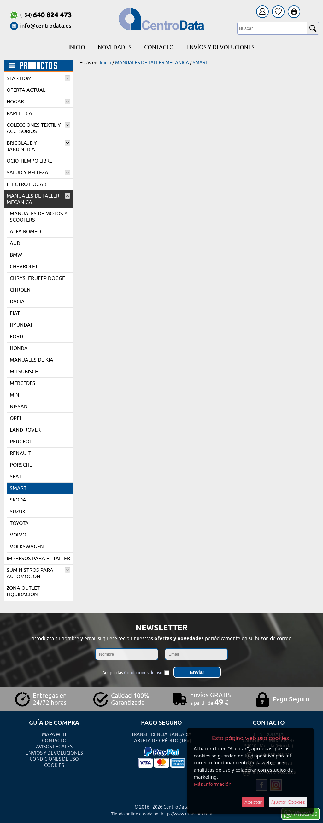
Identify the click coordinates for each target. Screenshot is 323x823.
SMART (18, 488)
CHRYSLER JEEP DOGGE (37, 278)
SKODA (18, 500)
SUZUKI (18, 511)
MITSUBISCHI (25, 371)
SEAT (15, 476)
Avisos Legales (54, 747)
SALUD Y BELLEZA (38, 173)
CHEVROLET (24, 267)
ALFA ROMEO (25, 232)
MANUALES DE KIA (31, 360)
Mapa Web (54, 735)
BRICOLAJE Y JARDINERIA (38, 146)
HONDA (19, 348)
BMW (16, 255)
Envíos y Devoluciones (220, 47)
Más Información (213, 784)
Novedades (115, 47)
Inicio (76, 47)
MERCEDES (22, 383)
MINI (15, 395)
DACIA (17, 301)
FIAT (15, 313)
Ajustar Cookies (288, 802)
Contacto (159, 47)
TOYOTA (19, 523)
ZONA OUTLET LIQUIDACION (23, 591)
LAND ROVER (25, 430)
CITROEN (20, 290)
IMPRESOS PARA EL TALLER (38, 558)
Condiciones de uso (143, 672)
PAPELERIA (19, 113)
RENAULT (20, 453)
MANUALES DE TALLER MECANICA (38, 199)
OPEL (16, 418)
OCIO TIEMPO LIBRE (29, 161)
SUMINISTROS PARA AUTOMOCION (38, 573)
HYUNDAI (21, 325)
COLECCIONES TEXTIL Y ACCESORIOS (38, 128)
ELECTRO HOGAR (26, 184)
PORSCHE (21, 465)
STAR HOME (38, 78)
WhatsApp (301, 813)
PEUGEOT (21, 441)
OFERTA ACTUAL (26, 90)
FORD (16, 336)
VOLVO (18, 535)
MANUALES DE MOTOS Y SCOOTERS (39, 217)
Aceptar (253, 802)
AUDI (15, 243)
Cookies (54, 765)
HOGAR (38, 102)
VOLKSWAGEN (27, 546)
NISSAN (19, 406)
